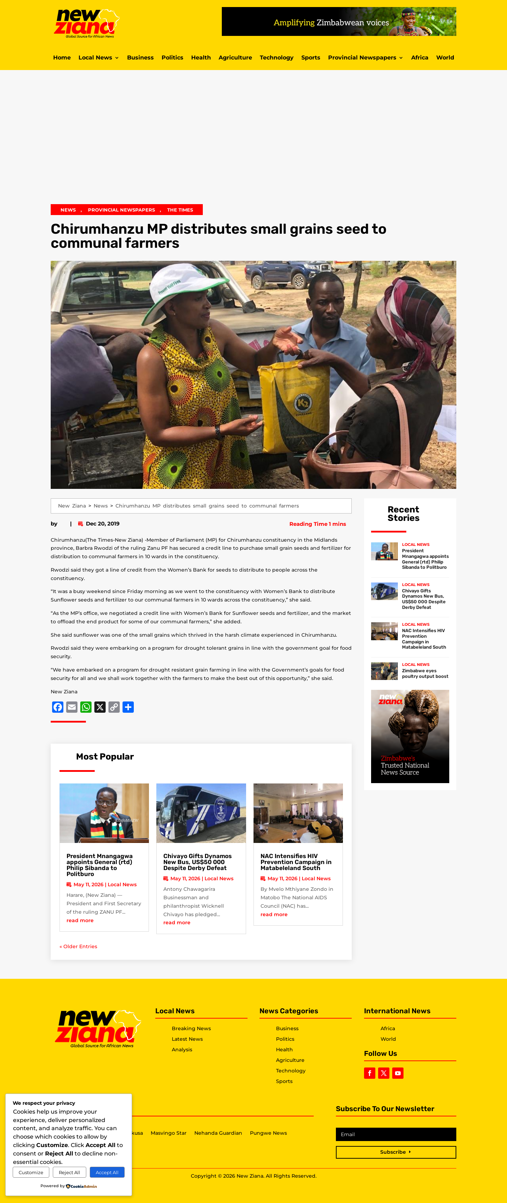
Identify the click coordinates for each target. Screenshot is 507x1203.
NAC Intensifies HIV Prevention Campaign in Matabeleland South (296, 861)
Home (62, 58)
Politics (172, 58)
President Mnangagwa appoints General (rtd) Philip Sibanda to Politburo (100, 864)
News (68, 210)
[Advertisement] (253, 142)
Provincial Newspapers (362, 58)
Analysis (182, 1049)
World (445, 58)
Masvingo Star (169, 1133)
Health (201, 58)
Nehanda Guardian (218, 1133)
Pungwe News (268, 1133)
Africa (419, 58)
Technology (277, 58)
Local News (95, 58)
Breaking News (191, 1028)
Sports (310, 58)
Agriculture (235, 58)
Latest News (187, 1039)
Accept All (107, 1172)
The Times (180, 210)
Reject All (69, 1172)
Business (140, 58)
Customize (31, 1172)
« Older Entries (78, 946)
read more (80, 920)
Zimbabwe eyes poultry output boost (425, 673)
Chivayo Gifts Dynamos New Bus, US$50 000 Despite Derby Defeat (197, 861)
